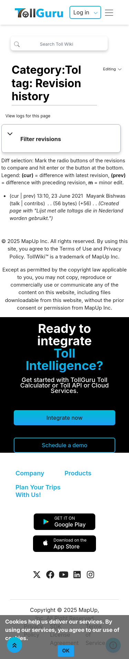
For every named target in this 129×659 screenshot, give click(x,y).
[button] (61, 139)
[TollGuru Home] (39, 12)
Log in (81, 12)
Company (29, 473)
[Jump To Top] (14, 645)
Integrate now (64, 417)
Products (78, 473)
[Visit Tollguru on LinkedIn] (77, 574)
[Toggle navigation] (109, 12)
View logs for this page (28, 115)
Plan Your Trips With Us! (38, 491)
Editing (112, 69)
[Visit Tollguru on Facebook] (50, 574)
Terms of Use (76, 249)
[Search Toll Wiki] (59, 43)
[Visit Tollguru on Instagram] (90, 574)
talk (15, 203)
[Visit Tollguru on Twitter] (37, 574)
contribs (33, 203)
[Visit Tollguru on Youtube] (63, 574)
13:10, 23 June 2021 (60, 196)
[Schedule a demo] (64, 445)
